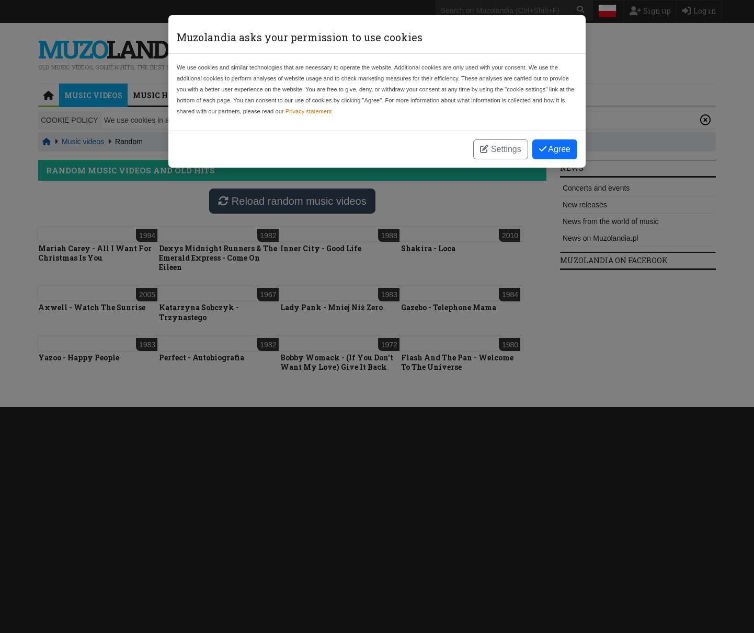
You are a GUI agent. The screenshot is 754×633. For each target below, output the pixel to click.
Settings (500, 149)
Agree (554, 149)
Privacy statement (308, 111)
